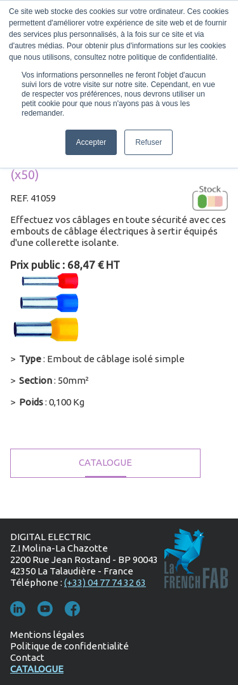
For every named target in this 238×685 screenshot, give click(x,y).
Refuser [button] (148, 142)
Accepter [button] (91, 142)
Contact (27, 657)
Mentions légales (47, 634)
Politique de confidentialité (69, 646)
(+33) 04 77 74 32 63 (105, 582)
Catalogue (105, 462)
